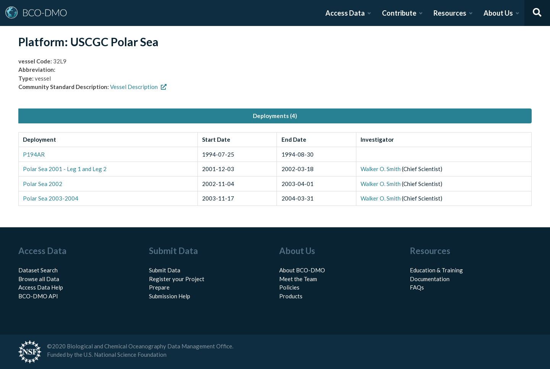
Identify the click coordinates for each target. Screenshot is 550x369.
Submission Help (169, 296)
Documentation (430, 278)
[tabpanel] (275, 169)
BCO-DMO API (38, 296)
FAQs (417, 287)
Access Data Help (40, 287)
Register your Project (176, 278)
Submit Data (164, 270)
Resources (450, 13)
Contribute (399, 13)
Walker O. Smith (381, 168)
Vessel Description (138, 86)
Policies (289, 287)
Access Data (345, 13)
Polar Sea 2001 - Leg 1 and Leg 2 (65, 168)
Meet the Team (298, 278)
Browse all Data (38, 278)
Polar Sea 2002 (42, 183)
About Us (498, 13)
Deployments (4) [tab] (275, 115)
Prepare (159, 287)
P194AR (34, 154)
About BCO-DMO (302, 270)
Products (290, 296)
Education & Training (436, 270)
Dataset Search (38, 270)
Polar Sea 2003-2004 (50, 198)
